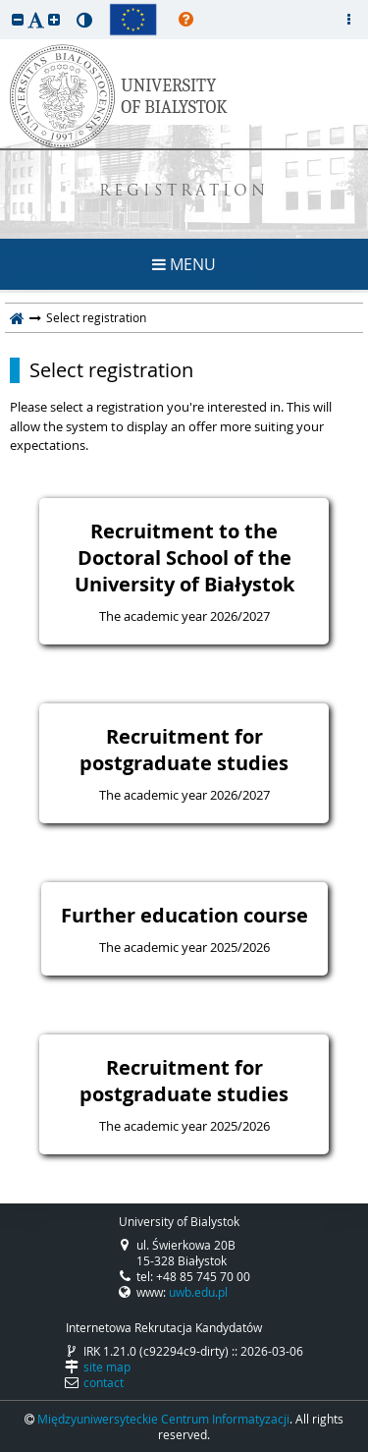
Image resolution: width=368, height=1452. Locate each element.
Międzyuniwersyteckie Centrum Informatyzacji (163, 1418)
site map (107, 1366)
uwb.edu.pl (198, 1292)
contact (103, 1382)
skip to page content (5, 5)
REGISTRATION (184, 192)
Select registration (111, 370)
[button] (18, 19)
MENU (184, 264)
